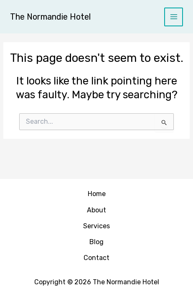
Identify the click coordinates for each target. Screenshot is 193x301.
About (96, 210)
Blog (96, 242)
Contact (96, 258)
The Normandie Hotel (50, 17)
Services (96, 226)
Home (97, 194)
